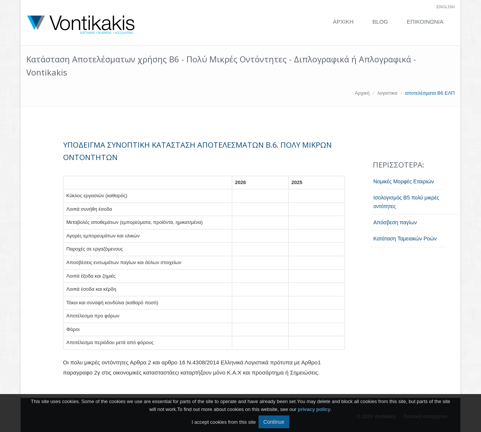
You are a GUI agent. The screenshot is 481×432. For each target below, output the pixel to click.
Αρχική (362, 93)
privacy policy (314, 409)
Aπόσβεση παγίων (395, 222)
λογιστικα (387, 93)
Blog (380, 21)
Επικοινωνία (425, 21)
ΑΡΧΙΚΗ (343, 21)
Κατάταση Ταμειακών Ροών (405, 239)
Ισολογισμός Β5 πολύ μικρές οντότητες (406, 202)
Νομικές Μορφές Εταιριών (404, 181)
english (446, 7)
